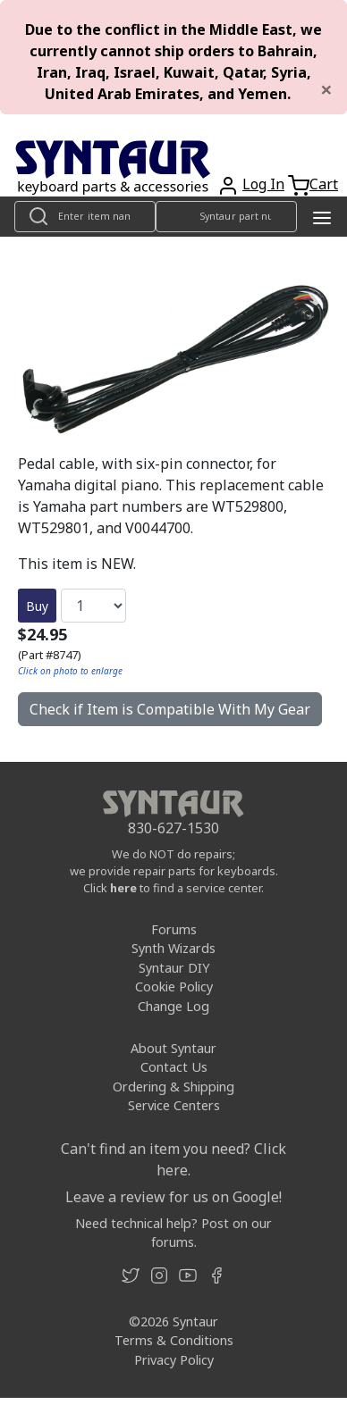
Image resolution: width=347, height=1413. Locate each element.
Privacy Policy (174, 1359)
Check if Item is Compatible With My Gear (170, 709)
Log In (263, 184)
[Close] (326, 89)
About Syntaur (173, 1048)
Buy (37, 606)
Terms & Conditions (173, 1340)
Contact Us (173, 1066)
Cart (323, 184)
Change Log (173, 1006)
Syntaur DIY (174, 967)
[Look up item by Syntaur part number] (226, 216)
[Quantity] (93, 606)
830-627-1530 (173, 828)
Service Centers (174, 1105)
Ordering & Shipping (173, 1086)
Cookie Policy (174, 986)
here (123, 888)
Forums (174, 929)
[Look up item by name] (85, 216)
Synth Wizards (173, 948)
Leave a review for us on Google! (173, 1197)
